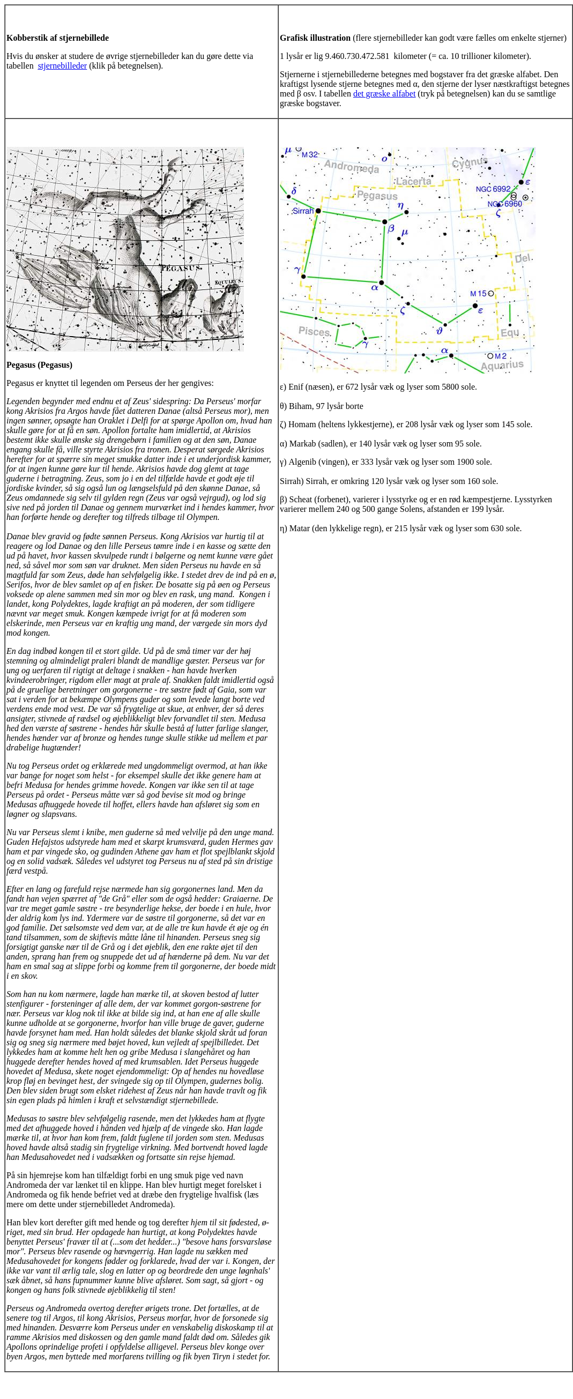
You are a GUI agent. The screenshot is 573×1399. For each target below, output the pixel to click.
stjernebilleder (62, 65)
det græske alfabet (384, 93)
